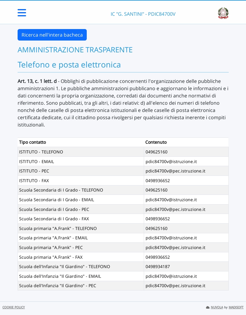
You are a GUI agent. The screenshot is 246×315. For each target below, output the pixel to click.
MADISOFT (236, 307)
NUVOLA (214, 307)
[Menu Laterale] (22, 14)
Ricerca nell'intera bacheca (52, 34)
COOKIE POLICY (13, 307)
